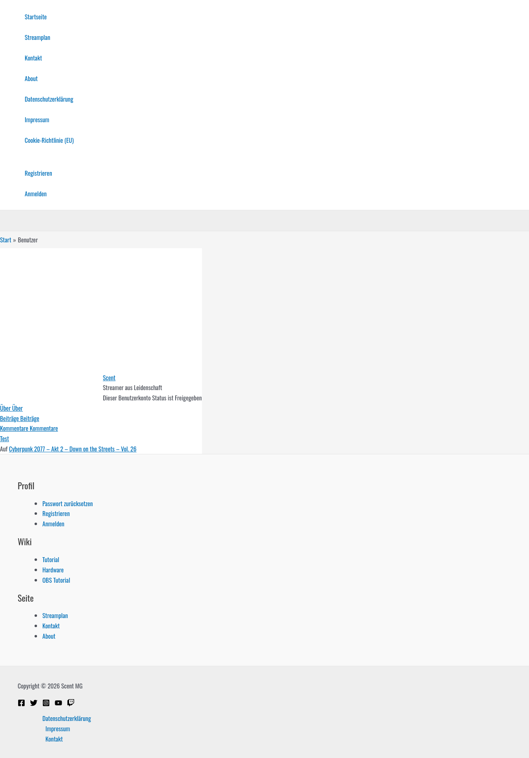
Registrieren (38, 172)
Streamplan (37, 37)
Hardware (53, 569)
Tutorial (50, 559)
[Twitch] (70, 703)
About (31, 78)
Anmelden (35, 193)
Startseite (36, 16)
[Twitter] (33, 703)
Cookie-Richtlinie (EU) (49, 139)
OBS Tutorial (56, 579)
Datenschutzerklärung (49, 98)
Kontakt (33, 57)
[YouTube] (58, 703)
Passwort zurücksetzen (67, 503)
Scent (109, 377)
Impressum (37, 119)
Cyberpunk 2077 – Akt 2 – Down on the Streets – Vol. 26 (73, 448)
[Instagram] (46, 703)
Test (4, 438)
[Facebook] (21, 703)
